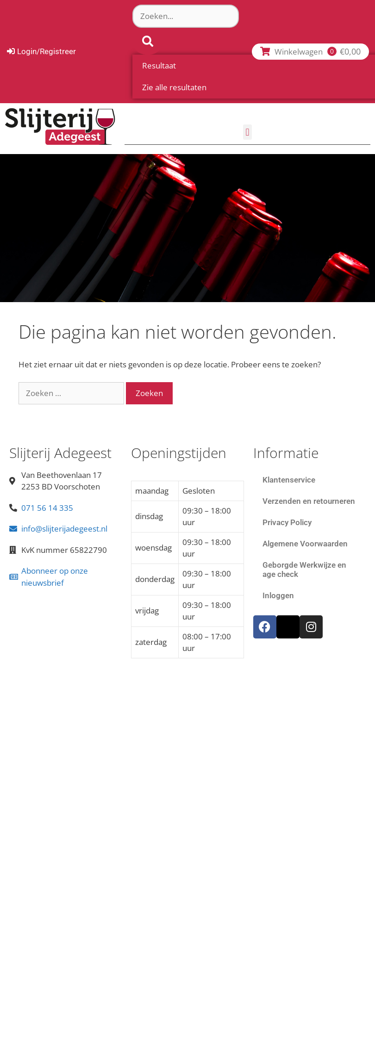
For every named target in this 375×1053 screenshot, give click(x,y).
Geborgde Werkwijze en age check (304, 569)
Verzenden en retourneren (308, 501)
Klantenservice (288, 479)
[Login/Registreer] (41, 52)
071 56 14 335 (47, 507)
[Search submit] (147, 41)
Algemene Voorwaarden (305, 543)
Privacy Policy (287, 522)
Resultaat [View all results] (159, 65)
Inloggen (278, 595)
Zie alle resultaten (174, 87)
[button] (247, 132)
